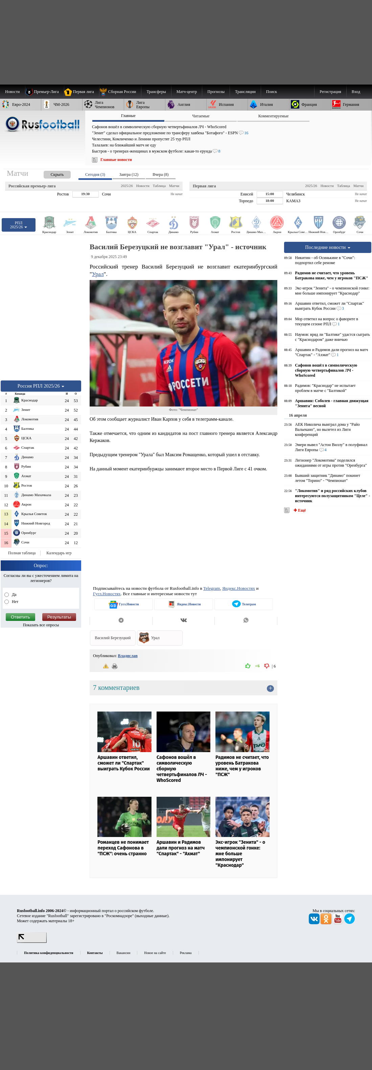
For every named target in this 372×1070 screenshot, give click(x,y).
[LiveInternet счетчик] (32, 941)
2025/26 (127, 186)
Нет (14, 601)
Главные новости (116, 159)
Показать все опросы (41, 625)
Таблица (159, 186)
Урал (98, 274)
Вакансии (124, 953)
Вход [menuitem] (356, 91)
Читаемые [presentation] (200, 116)
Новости (142, 186)
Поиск (271, 91)
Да (14, 594)
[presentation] (50, 173)
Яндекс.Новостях (238, 588)
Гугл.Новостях (107, 593)
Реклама (186, 953)
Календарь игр (58, 553)
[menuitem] (120, 92)
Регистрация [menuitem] (330, 91)
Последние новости (327, 247)
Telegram (211, 588)
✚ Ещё (299, 510)
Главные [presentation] (128, 115)
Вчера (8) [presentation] (160, 174)
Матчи (174, 186)
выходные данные (151, 915)
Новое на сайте (155, 953)
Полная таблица (22, 553)
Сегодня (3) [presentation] (95, 174)
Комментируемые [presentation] (273, 116)
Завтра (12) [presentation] (128, 174)
